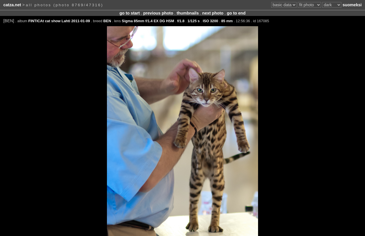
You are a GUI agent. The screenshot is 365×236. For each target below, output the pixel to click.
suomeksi (352, 5)
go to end (236, 13)
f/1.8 (180, 21)
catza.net (12, 5)
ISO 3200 (210, 21)
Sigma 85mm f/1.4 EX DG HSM (148, 21)
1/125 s (194, 21)
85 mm (227, 21)
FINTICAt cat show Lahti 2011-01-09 (59, 21)
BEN (107, 21)
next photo (212, 13)
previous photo (158, 13)
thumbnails (188, 13)
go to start (129, 13)
